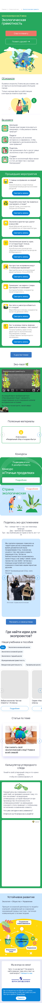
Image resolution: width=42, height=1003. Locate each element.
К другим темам (21, 355)
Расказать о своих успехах (21, 622)
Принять (21, 998)
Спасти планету (21, 33)
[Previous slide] (2, 435)
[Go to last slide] (4, 578)
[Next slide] (39, 435)
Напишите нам (26, 973)
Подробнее (21, 480)
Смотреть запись (21, 193)
